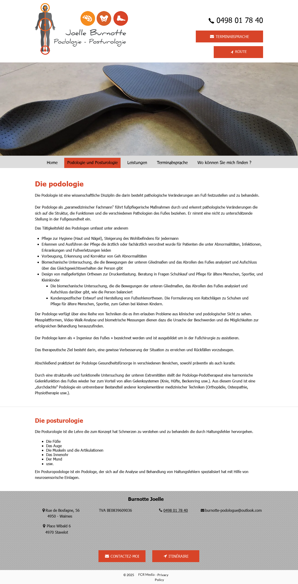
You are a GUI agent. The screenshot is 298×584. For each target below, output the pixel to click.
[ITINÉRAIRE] (175, 556)
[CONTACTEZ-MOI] (122, 556)
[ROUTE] (238, 52)
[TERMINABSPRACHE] (229, 36)
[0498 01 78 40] (233, 20)
